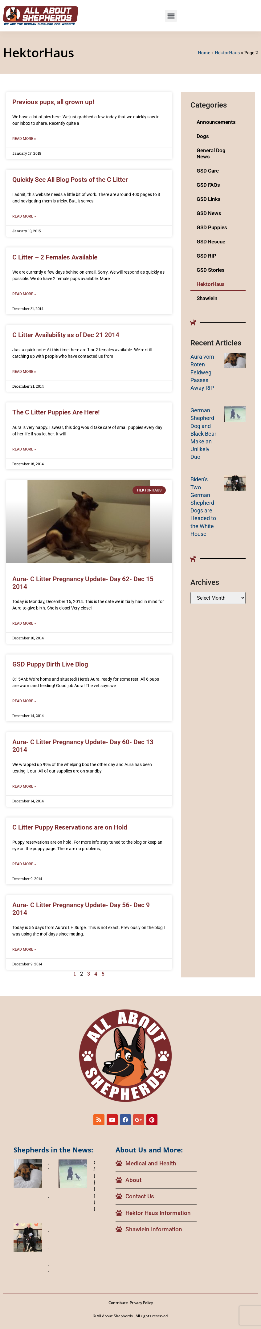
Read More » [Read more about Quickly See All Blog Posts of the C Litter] (24, 216)
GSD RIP (206, 256)
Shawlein (207, 298)
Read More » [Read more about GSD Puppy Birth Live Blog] (24, 701)
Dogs (203, 136)
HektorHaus (227, 52)
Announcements (216, 122)
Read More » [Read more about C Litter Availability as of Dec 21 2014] (24, 371)
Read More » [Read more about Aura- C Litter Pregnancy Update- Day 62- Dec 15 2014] (24, 623)
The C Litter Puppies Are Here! (56, 412)
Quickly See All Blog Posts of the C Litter (70, 179)
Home (204, 52)
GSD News (209, 213)
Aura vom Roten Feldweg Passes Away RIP (202, 372)
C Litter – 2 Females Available (54, 257)
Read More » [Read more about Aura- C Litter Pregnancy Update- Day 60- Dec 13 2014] (24, 786)
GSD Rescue (211, 241)
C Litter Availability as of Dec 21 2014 (65, 335)
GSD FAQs (208, 185)
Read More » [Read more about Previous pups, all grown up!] (24, 139)
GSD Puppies (212, 227)
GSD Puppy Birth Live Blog (50, 664)
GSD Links (209, 199)
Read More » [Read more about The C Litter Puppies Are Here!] (24, 449)
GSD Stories (211, 270)
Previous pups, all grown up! (53, 102)
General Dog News (211, 153)
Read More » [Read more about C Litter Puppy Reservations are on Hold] (24, 864)
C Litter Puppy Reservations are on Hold (69, 827)
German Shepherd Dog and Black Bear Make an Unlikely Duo (203, 433)
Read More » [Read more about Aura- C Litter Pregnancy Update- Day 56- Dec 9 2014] (24, 949)
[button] (171, 16)
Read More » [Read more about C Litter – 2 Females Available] (24, 294)
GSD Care (208, 171)
